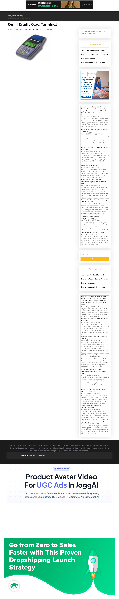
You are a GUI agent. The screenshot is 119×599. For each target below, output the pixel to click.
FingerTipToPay (15, 15)
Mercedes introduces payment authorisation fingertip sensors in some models (93, 182)
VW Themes (41, 455)
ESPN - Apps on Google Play (89, 165)
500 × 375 (28, 30)
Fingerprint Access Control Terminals (94, 55)
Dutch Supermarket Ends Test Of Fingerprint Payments (91, 217)
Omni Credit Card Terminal (42, 30)
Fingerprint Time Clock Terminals (93, 63)
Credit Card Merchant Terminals (93, 50)
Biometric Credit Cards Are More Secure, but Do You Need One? (94, 201)
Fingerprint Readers (88, 59)
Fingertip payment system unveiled (92, 232)
